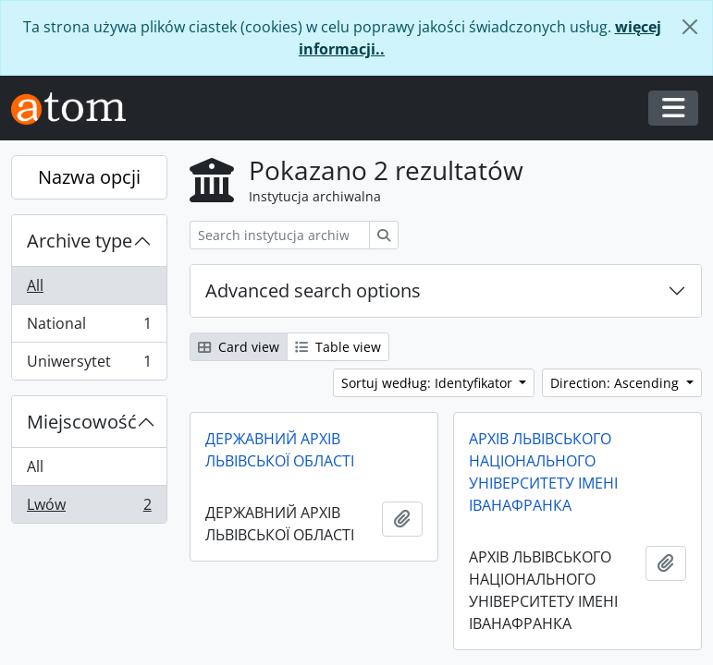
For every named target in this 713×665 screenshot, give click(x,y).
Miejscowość (82, 421)
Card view (238, 347)
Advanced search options (313, 290)
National (89, 327)
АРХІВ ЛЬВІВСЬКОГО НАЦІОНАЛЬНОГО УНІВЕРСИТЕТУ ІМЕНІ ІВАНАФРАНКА (543, 472)
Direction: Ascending (616, 383)
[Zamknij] (690, 27)
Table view (338, 347)
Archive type (79, 240)
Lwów (89, 508)
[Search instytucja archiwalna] (280, 235)
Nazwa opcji (89, 176)
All (35, 285)
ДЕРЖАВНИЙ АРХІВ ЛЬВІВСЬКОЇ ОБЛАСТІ (279, 450)
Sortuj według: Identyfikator (428, 383)
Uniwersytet (89, 365)
